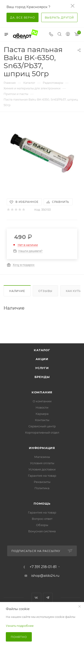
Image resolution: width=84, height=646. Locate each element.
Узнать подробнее (20, 625)
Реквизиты (42, 482)
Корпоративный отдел (42, 432)
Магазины (42, 457)
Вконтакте (36, 597)
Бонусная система (42, 531)
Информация (42, 448)
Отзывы (45, 291)
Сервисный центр (42, 426)
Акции (42, 359)
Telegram (48, 597)
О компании (42, 401)
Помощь (42, 503)
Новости (42, 407)
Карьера (42, 413)
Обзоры (42, 525)
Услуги (42, 368)
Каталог (42, 350)
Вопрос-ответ (42, 518)
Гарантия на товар (42, 475)
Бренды (42, 377)
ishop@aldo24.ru (45, 575)
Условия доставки (42, 469)
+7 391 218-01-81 (43, 567)
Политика (42, 488)
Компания (42, 392)
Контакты (42, 420)
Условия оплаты (42, 463)
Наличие (17, 291)
